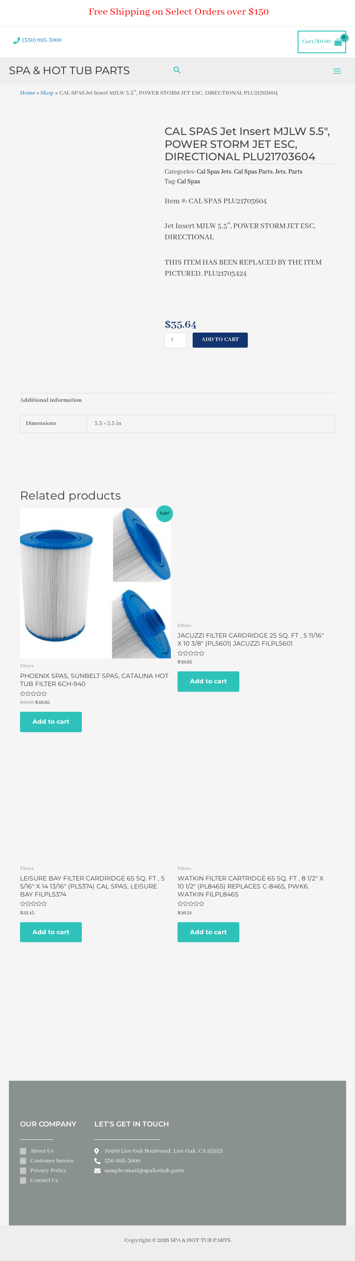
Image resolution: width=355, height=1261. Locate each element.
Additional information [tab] (51, 400)
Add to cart (220, 339)
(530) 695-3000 (41, 40)
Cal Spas (188, 182)
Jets (280, 172)
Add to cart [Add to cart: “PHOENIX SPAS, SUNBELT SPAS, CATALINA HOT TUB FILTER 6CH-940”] (50, 721)
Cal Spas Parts (253, 172)
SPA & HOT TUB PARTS (69, 70)
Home (27, 93)
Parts (295, 172)
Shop (47, 93)
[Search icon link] (177, 71)
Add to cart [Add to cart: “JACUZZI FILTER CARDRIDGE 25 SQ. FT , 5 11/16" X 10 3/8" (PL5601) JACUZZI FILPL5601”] (208, 681)
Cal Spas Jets (214, 172)
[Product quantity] (176, 340)
